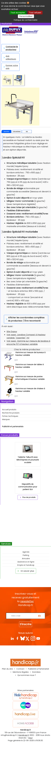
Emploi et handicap (25, 565)
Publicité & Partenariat (38, 668)
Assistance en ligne (25, 562)
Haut (30, 738)
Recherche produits (10, 413)
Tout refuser (35, 12)
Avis (27, 131)
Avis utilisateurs (9, 57)
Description (6, 131)
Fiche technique (16, 131)
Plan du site (7, 668)
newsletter (27, 601)
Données (36, 672)
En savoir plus (25, 570)
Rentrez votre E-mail (26, 611)
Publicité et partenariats (12, 426)
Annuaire (26, 558)
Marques (6, 419)
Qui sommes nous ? (26, 675)
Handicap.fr (23, 735)
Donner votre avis (10, 67)
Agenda (25, 552)
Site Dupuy (12, 331)
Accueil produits (9, 409)
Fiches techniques (10, 416)
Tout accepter (18, 12)
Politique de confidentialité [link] (25, 20)
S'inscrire (25, 624)
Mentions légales (21, 672)
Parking (26, 555)
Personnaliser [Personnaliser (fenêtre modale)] (26, 16)
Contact (20, 668)
